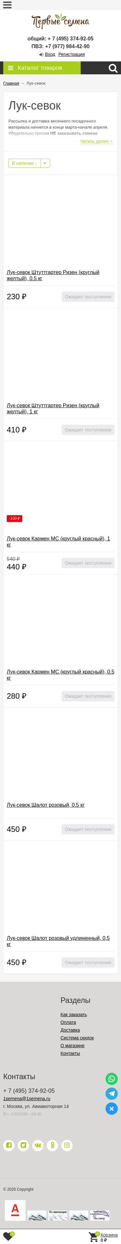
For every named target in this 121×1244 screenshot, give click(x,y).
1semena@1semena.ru (26, 1098)
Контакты (70, 1053)
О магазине (73, 1045)
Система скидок (77, 1037)
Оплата (68, 1022)
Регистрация (71, 54)
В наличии (24, 163)
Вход (50, 54)
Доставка (70, 1030)
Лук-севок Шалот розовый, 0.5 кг (46, 805)
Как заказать (74, 1014)
